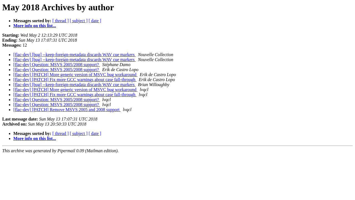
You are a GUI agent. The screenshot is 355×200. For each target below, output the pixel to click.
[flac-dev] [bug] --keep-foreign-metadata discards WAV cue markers (74, 54)
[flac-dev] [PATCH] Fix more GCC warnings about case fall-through (74, 79)
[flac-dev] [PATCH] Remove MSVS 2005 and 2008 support (67, 109)
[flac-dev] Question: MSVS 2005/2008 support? (56, 64)
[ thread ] (60, 20)
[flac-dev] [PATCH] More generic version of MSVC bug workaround (75, 74)
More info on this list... (34, 25)
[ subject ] (79, 20)
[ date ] (95, 20)
